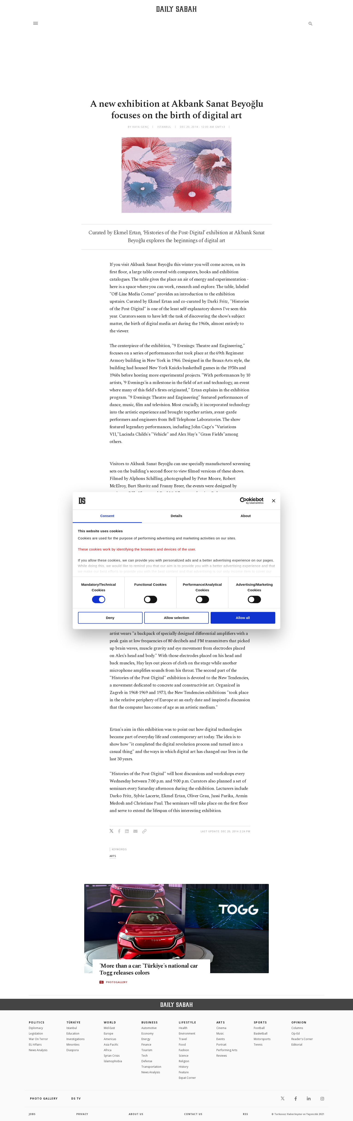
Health (183, 1028)
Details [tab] (176, 516)
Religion (184, 1061)
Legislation (36, 1033)
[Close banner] (273, 500)
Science (183, 1056)
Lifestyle (187, 1022)
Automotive (149, 1028)
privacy (82, 1114)
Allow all (243, 618)
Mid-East (109, 1028)
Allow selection (176, 618)
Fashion (184, 1050)
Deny (110, 618)
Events (220, 1039)
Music (220, 1033)
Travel (183, 1039)
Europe (108, 1033)
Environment (187, 1033)
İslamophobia (113, 1061)
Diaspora (72, 1050)
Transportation (151, 1067)
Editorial (296, 1045)
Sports (260, 1022)
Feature (184, 1072)
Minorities (72, 1045)
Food (182, 1045)
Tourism (146, 1050)
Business (149, 1022)
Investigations (75, 1039)
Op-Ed (295, 1033)
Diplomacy (36, 1028)
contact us (193, 1114)
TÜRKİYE (73, 1022)
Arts (220, 1022)
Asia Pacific (111, 1045)
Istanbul (71, 1028)
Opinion (299, 1022)
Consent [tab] (107, 516)
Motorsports (262, 1039)
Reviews (221, 1056)
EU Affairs (35, 1045)
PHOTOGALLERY (116, 982)
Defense (146, 1061)
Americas (110, 1039)
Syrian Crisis (112, 1056)
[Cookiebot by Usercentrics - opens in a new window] (243, 500)
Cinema (221, 1028)
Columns (297, 1028)
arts (113, 856)
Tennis (258, 1045)
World (110, 1022)
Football (259, 1028)
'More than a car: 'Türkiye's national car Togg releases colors (148, 969)
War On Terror (38, 1039)
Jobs (32, 1114)
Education (72, 1033)
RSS (245, 1114)
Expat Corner (187, 1078)
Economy (147, 1033)
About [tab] (246, 516)
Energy (145, 1039)
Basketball (260, 1033)
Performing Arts (226, 1050)
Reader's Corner (302, 1039)
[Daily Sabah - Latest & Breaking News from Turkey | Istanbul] (176, 9)
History (183, 1067)
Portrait (221, 1045)
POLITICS (37, 1022)
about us (136, 1114)
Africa (107, 1050)
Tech (144, 1056)
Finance (146, 1045)
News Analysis (38, 1050)
